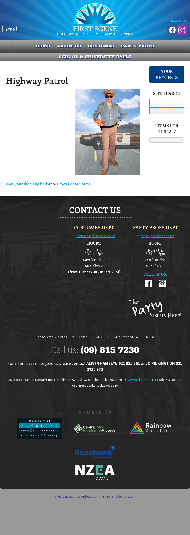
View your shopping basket (29, 184)
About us (69, 46)
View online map (139, 379)
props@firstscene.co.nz (157, 236)
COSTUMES (101, 46)
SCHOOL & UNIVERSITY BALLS (95, 56)
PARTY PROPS (137, 46)
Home (43, 46)
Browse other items (73, 184)
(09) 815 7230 (109, 350)
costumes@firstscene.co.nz (95, 236)
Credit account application (76, 496)
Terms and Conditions (118, 496)
